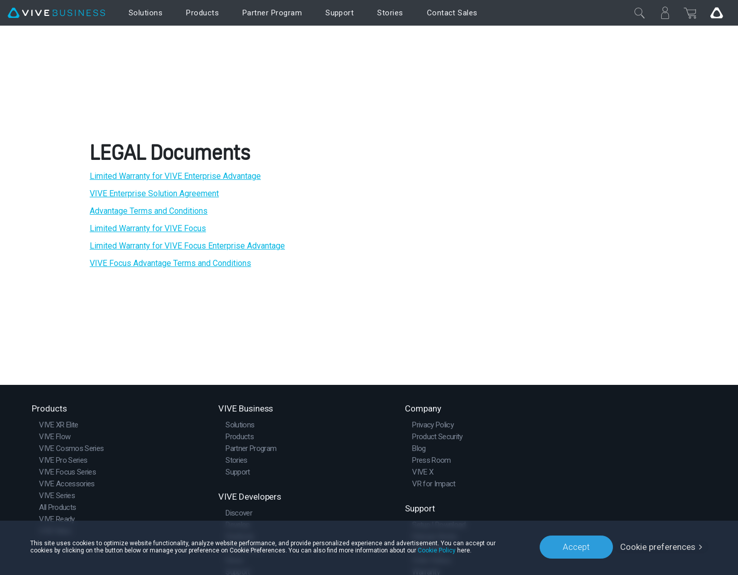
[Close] (639, 13)
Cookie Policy (437, 550)
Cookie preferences (657, 547)
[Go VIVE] (716, 13)
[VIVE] (56, 13)
